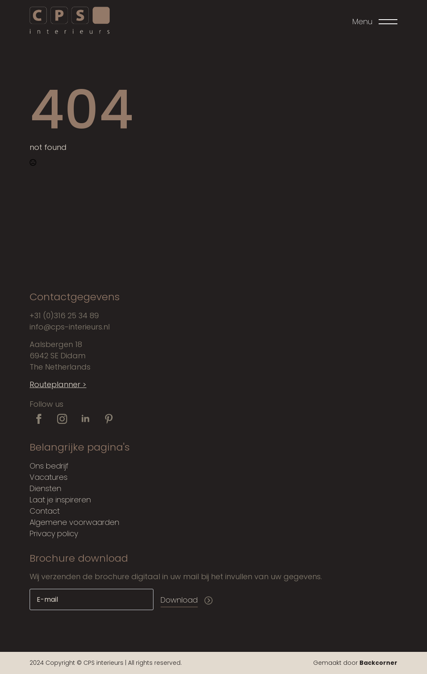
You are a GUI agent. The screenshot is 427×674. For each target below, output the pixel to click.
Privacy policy (54, 533)
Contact (45, 511)
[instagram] (62, 419)
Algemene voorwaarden (74, 522)
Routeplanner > (58, 384)
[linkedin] (85, 419)
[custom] (109, 419)
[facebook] (39, 419)
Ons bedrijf (49, 466)
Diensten (45, 488)
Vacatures (49, 477)
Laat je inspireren (60, 499)
